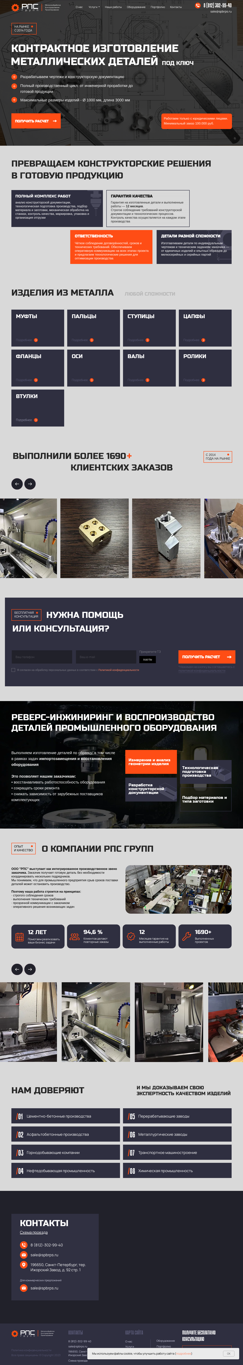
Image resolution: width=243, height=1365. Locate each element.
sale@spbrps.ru (221, 11)
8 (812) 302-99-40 (218, 6)
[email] (106, 657)
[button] (34, 1232)
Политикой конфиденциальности (118, 670)
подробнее (183, 1354)
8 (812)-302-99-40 (47, 1245)
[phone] (42, 657)
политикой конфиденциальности (201, 670)
